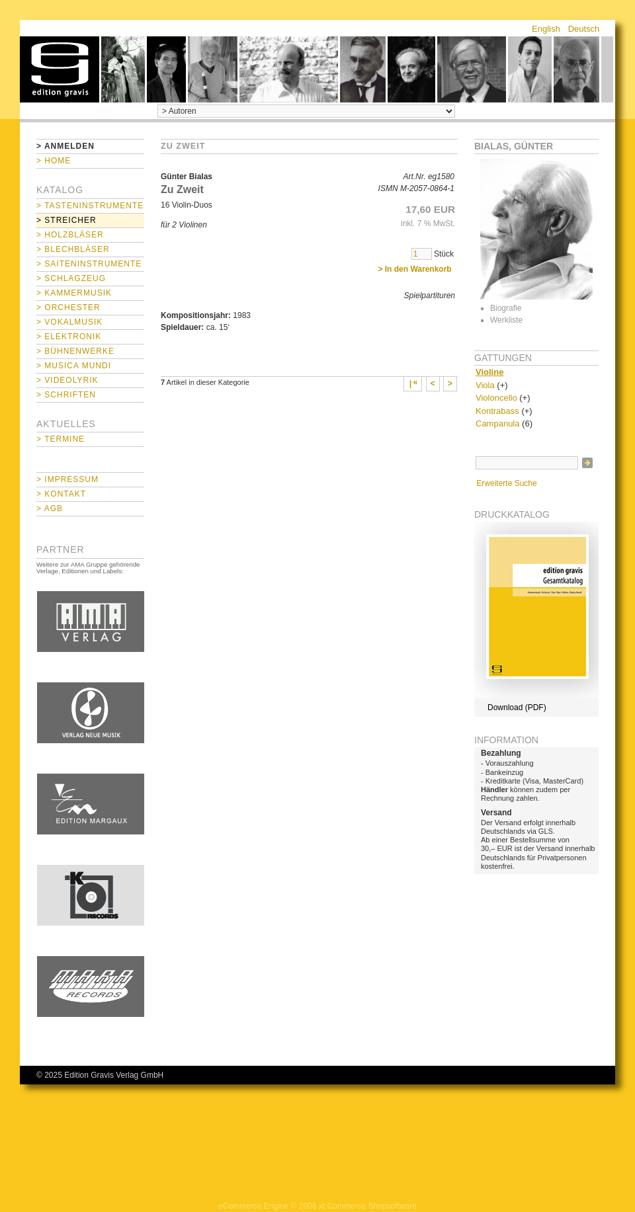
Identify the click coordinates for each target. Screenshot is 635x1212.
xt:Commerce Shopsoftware (368, 1206)
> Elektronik (68, 336)
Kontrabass (497, 411)
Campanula (498, 423)
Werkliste (506, 320)
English (546, 29)
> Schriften (66, 394)
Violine (489, 372)
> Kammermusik (74, 293)
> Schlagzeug (71, 278)
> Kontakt (61, 494)
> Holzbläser (70, 234)
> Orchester (68, 307)
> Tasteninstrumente (90, 205)
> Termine (60, 439)
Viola (485, 385)
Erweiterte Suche (506, 483)
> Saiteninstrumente (89, 263)
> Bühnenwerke (75, 351)
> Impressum (67, 479)
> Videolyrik (67, 380)
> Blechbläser (73, 249)
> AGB (49, 508)
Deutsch (584, 29)
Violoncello (496, 398)
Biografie (505, 308)
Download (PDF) (516, 707)
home (59, 69)
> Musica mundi (73, 365)
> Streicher (66, 220)
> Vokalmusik (69, 322)
